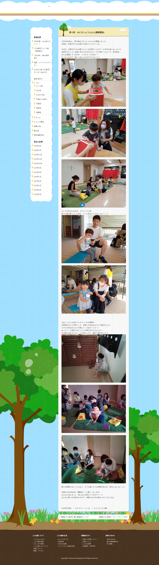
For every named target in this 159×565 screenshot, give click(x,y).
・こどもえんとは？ (38, 539)
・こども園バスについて (40, 546)
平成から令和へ (42, 99)
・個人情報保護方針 (111, 541)
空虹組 (38, 108)
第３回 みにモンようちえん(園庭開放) (86, 32)
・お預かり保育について (89, 539)
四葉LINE (37, 126)
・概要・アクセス (38, 551)
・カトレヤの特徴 (38, 544)
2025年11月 (38, 159)
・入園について (86, 541)
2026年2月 (37, 150)
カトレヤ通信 (39, 122)
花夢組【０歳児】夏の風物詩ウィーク (75, 517)
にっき (87, 508)
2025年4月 (37, 190)
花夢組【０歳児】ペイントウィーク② (113, 517)
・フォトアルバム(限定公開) (66, 546)
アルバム (37, 117)
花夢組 (38, 112)
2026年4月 (37, 146)
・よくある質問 (86, 544)
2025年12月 (38, 155)
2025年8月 (37, 172)
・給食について (37, 548)
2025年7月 (37, 177)
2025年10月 (38, 163)
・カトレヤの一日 (62, 539)
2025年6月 (37, 181)
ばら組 (38, 90)
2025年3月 (37, 194)
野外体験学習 (39, 135)
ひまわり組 (40, 95)
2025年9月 (37, 168)
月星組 (38, 103)
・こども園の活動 (38, 541)
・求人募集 (109, 544)
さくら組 (39, 86)
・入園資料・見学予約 (88, 546)
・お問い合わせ (110, 539)
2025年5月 (37, 185)
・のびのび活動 (62, 544)
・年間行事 (60, 541)
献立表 (36, 131)
